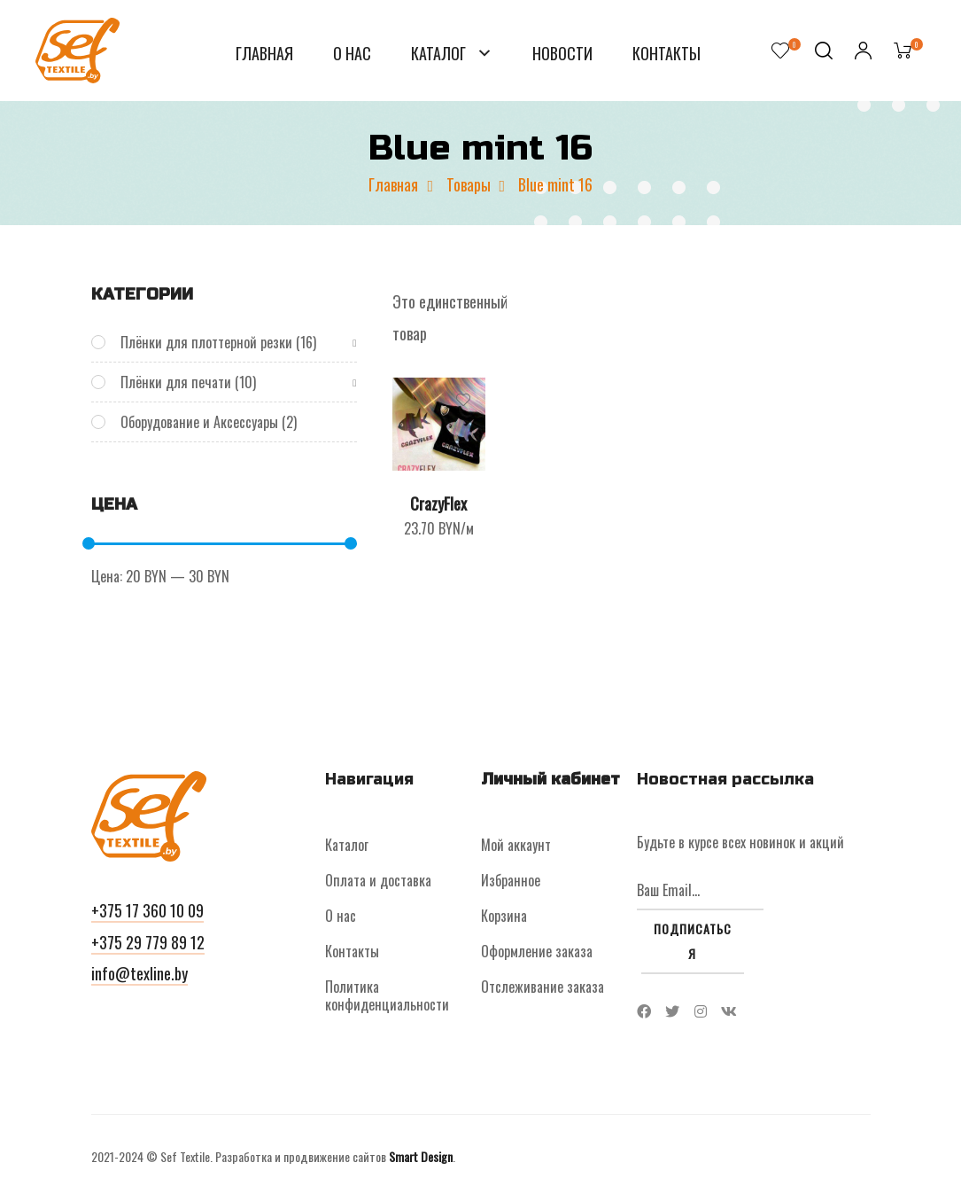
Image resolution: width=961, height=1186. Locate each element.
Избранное (510, 880)
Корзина (504, 916)
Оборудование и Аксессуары (199, 422)
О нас (352, 53)
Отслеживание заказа (542, 986)
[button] (147, 912)
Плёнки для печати (175, 382)
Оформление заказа (537, 951)
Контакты (666, 53)
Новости (562, 53)
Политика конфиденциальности (387, 995)
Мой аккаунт (516, 845)
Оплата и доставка (378, 880)
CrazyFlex (438, 503)
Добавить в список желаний (463, 399)
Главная (264, 53)
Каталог (441, 53)
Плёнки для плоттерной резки (206, 342)
